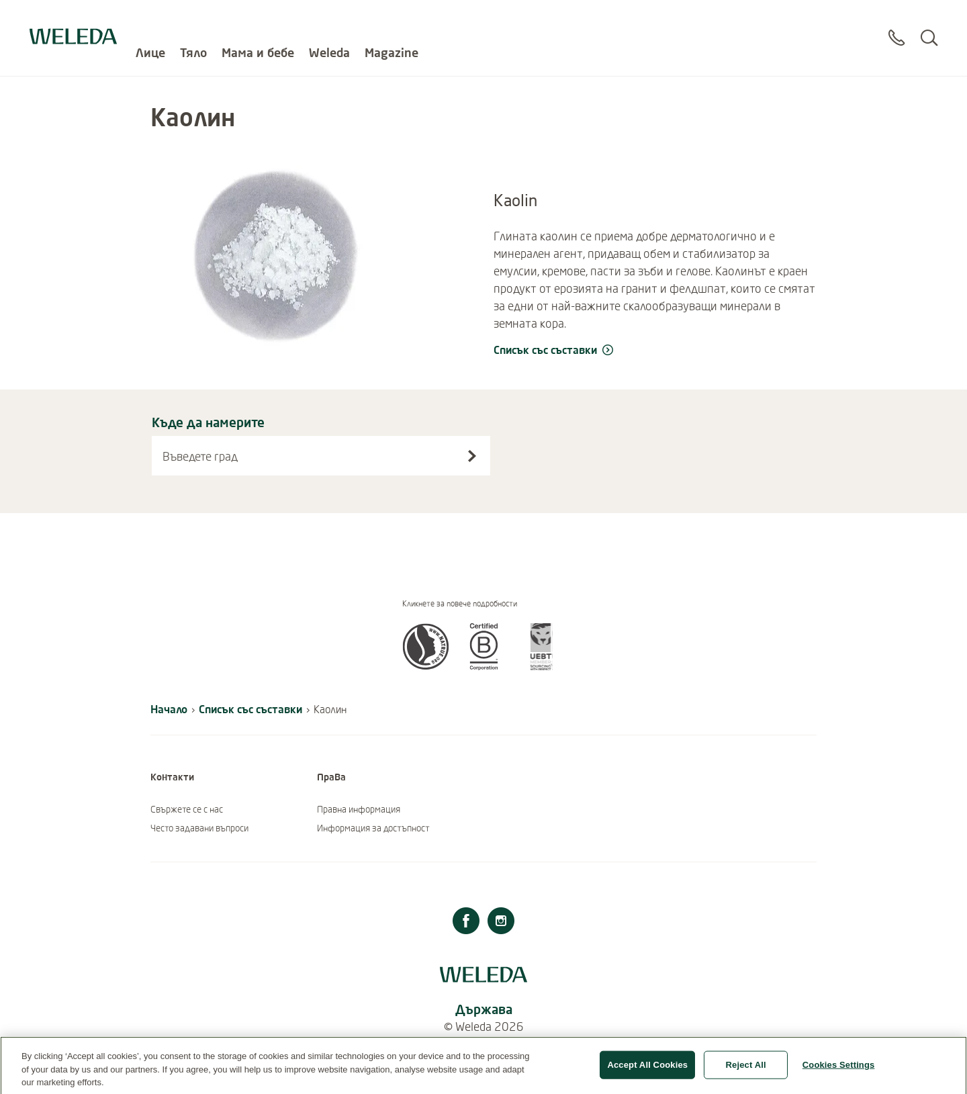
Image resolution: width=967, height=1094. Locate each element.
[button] (425, 666)
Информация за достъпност (373, 828)
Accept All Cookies (647, 1073)
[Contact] (896, 26)
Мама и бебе (258, 20)
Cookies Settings (838, 1073)
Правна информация (358, 809)
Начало (168, 709)
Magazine (391, 20)
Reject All (746, 1073)
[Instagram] (501, 922)
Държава (483, 1009)
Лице (150, 20)
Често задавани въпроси (199, 828)
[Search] (929, 26)
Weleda (329, 20)
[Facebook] (466, 922)
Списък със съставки (250, 709)
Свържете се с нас (186, 809)
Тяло (193, 20)
